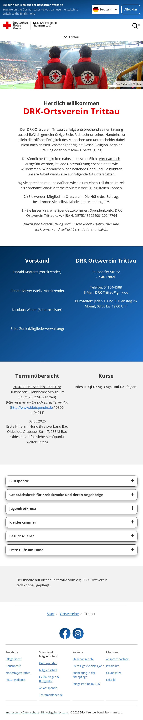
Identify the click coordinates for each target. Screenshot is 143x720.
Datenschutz (30, 712)
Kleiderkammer (22, 522)
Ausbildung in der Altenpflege (84, 675)
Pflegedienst (14, 659)
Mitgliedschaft (48, 670)
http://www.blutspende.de (32, 407)
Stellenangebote (83, 659)
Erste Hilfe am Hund (26, 549)
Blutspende (19, 481)
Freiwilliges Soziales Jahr (88, 666)
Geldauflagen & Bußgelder (49, 679)
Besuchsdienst (21, 536)
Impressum (13, 712)
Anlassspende (48, 688)
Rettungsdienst (15, 680)
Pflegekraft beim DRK (86, 684)
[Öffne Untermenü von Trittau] (71, 37)
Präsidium (112, 666)
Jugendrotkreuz (22, 508)
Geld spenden (48, 663)
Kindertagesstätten (18, 673)
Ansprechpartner (117, 659)
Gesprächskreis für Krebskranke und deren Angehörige (56, 494)
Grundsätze (113, 673)
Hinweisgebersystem (54, 712)
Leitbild (111, 680)
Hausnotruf (13, 666)
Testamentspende (51, 695)
